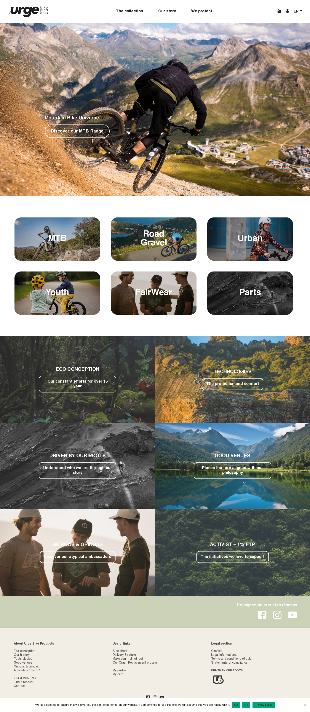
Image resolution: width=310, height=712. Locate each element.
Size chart (120, 651)
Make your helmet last (128, 659)
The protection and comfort (232, 384)
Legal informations (224, 655)
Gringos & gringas (26, 666)
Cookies (216, 651)
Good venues (23, 662)
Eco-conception (24, 651)
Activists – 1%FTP (27, 670)
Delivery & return (124, 655)
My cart (118, 674)
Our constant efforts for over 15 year (78, 384)
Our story (167, 11)
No (246, 704)
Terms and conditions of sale (231, 659)
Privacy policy (264, 704)
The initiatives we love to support (232, 557)
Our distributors (25, 678)
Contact (19, 686)
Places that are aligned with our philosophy (232, 470)
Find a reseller (24, 682)
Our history (22, 655)
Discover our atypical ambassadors (77, 557)
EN (296, 11)
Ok (236, 704)
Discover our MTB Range (77, 131)
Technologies (23, 659)
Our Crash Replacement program (135, 662)
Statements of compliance (229, 662)
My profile (119, 670)
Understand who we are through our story (77, 470)
